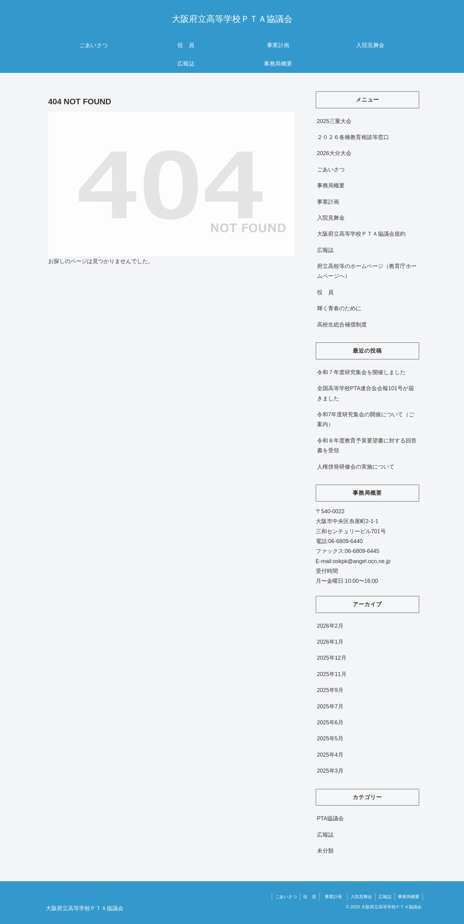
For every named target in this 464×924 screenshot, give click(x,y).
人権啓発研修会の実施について (356, 467)
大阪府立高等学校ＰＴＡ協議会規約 (361, 234)
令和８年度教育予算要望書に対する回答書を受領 (367, 446)
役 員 (325, 292)
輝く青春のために (339, 308)
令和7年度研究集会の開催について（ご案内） (365, 419)
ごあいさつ (331, 169)
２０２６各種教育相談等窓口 (353, 137)
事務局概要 (331, 185)
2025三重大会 (334, 121)
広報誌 (325, 250)
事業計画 (331, 202)
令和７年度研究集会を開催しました (361, 372)
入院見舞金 (331, 218)
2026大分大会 (334, 153)
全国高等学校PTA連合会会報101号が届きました (365, 393)
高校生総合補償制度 (342, 325)
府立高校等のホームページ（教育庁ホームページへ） (367, 271)
